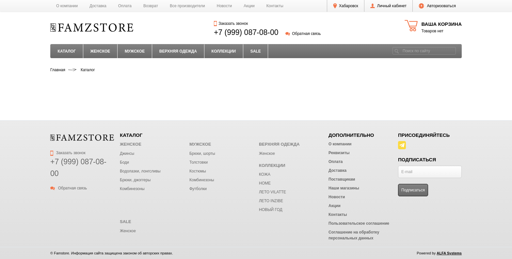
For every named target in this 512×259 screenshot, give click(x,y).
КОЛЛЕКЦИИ (224, 51)
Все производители (187, 6)
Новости (224, 6)
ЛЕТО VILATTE (272, 192)
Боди (124, 162)
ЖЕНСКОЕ (100, 51)
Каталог (67, 51)
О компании (67, 6)
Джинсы (127, 153)
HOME (265, 183)
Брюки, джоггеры (135, 180)
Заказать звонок (231, 23)
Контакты (274, 6)
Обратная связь (303, 33)
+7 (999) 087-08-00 (246, 32)
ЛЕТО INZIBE (271, 201)
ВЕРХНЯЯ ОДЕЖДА (178, 51)
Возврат (150, 6)
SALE (255, 51)
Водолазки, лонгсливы (140, 171)
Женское (267, 153)
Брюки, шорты (202, 153)
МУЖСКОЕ (135, 51)
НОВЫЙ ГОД (270, 209)
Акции (249, 6)
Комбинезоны (132, 188)
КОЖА (264, 174)
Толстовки (198, 162)
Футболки (198, 188)
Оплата (125, 6)
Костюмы (197, 171)
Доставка (97, 6)
